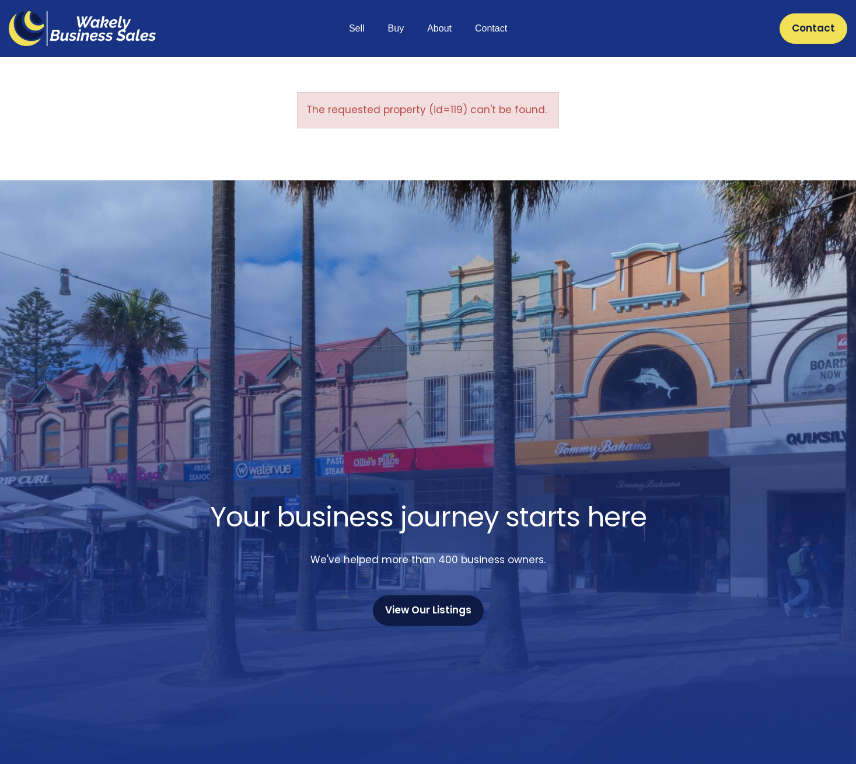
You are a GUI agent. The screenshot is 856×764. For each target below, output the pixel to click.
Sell (357, 28)
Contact (491, 28)
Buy (396, 28)
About (439, 28)
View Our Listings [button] (428, 610)
